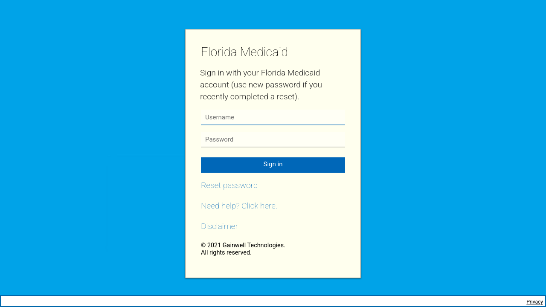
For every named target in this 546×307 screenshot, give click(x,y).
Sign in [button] (273, 164)
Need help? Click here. (239, 206)
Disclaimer (219, 226)
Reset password (229, 185)
